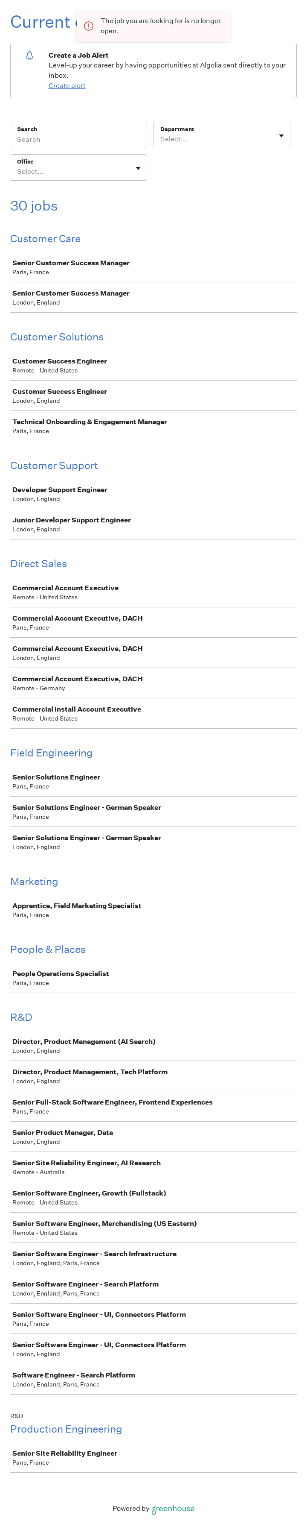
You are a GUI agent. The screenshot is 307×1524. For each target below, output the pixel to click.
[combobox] (161, 139)
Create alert (67, 86)
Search (27, 129)
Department (177, 129)
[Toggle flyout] (281, 136)
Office (25, 161)
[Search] (78, 140)
